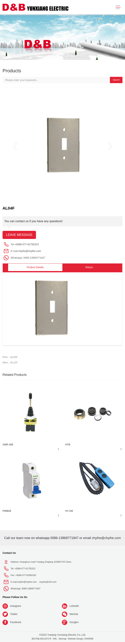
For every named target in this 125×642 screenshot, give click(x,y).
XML (55, 638)
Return (89, 267)
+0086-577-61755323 (27, 244)
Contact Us (9, 552)
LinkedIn (74, 605)
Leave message (19, 235)
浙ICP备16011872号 (41, 638)
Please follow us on (15, 597)
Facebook (15, 622)
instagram (15, 605)
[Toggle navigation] (118, 7)
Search (116, 80)
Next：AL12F (10, 362)
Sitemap (62, 638)
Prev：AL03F (10, 357)
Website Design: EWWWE (81, 638)
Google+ (74, 622)
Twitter (13, 614)
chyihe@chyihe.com (29, 251)
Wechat (73, 614)
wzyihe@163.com (47, 582)
